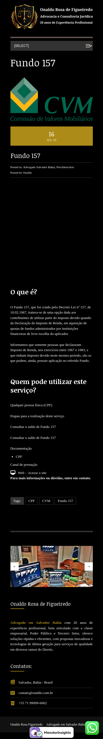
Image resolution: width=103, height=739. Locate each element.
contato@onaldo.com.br (36, 693)
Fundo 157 (25, 155)
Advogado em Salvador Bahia (66, 724)
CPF (31, 501)
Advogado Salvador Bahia (39, 167)
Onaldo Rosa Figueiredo (26, 724)
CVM (46, 501)
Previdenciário (65, 167)
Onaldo (27, 172)
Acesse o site (37, 473)
